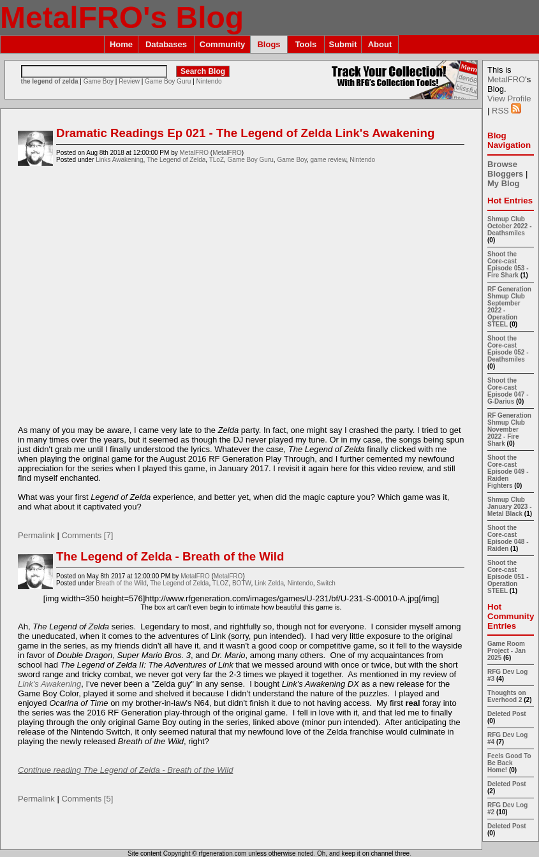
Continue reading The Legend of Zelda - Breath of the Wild (125, 770)
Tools (306, 44)
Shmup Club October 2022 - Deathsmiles (509, 226)
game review (328, 159)
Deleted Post (506, 713)
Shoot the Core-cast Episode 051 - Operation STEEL (507, 576)
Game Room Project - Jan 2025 (506, 650)
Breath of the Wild (121, 583)
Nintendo (209, 81)
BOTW (241, 583)
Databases (166, 44)
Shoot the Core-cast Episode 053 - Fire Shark (507, 265)
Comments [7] (87, 535)
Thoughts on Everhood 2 (506, 696)
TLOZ (220, 583)
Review (129, 81)
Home (121, 44)
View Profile (509, 98)
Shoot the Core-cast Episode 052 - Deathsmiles (507, 349)
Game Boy (99, 81)
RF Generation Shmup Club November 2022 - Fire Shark (509, 429)
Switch (325, 583)
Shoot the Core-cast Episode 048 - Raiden (507, 538)
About (380, 44)
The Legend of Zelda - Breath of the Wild (170, 556)
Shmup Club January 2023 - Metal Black (509, 506)
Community (223, 44)
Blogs (268, 44)
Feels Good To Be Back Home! (509, 762)
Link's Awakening (49, 684)
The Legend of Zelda (176, 159)
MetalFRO (194, 152)
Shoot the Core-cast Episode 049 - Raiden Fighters (507, 471)
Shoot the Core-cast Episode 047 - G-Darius (507, 391)
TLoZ (216, 159)
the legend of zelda (49, 81)
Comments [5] (87, 798)
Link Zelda (269, 583)
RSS (506, 110)
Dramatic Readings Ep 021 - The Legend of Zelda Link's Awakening (245, 133)
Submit (343, 44)
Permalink (36, 535)
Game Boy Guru (168, 81)
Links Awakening (119, 159)
